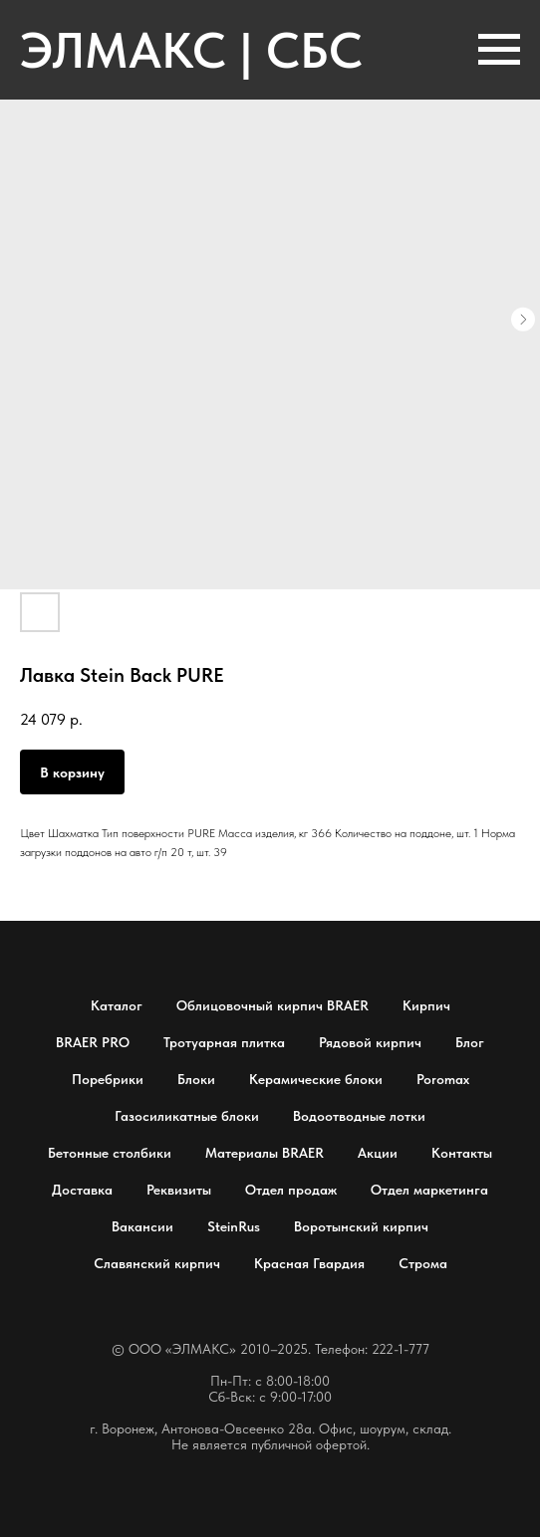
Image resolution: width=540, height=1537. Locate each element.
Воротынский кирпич (361, 1226)
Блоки (196, 1079)
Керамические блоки (316, 1079)
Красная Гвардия (309, 1263)
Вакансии (142, 1226)
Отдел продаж (291, 1190)
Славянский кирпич (157, 1263)
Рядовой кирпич (370, 1042)
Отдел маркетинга (429, 1190)
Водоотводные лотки (359, 1116)
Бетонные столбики (109, 1153)
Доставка (82, 1190)
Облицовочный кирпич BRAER (272, 1005)
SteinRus (233, 1226)
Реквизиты (178, 1190)
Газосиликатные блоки (187, 1116)
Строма (423, 1263)
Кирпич (426, 1005)
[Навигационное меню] (499, 50)
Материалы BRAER (264, 1153)
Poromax (442, 1079)
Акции (378, 1153)
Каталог (116, 1005)
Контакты (461, 1153)
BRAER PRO (93, 1042)
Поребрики (107, 1079)
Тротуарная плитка (224, 1042)
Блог (469, 1042)
